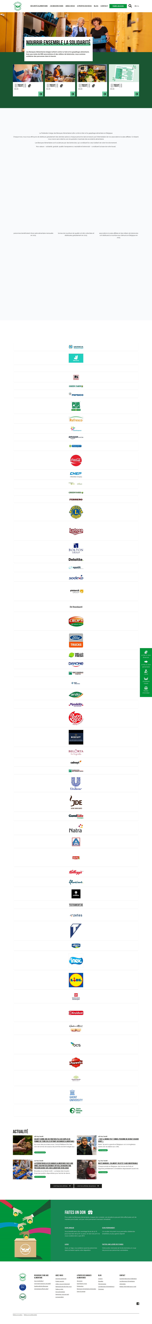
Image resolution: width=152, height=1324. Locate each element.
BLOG (99, 1275)
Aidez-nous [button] (70, 6)
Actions (100, 1278)
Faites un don (59, 1289)
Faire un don (118, 6)
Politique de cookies (17, 1314)
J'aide (146, 672)
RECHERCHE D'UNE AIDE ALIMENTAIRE (41, 1276)
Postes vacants (60, 1281)
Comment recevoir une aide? (42, 1283)
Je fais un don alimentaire (146, 664)
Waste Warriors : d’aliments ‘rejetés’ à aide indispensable (118, 1163)
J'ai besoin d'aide (56, 6)
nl (138, 6)
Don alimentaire (60, 1292)
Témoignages (102, 1284)
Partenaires (80, 1286)
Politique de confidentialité (30, 1314)
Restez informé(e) (145, 690)
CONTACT (122, 1275)
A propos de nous (84, 6)
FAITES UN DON (75, 1212)
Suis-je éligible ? (39, 1281)
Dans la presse (81, 1291)
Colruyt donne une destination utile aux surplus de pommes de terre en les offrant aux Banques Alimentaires (54, 1140)
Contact (104, 6)
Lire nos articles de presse (88, 1186)
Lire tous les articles (61, 1186)
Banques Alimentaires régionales (86, 1289)
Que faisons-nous (82, 1283)
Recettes (100, 1281)
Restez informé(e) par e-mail (128, 1286)
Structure (79, 1281)
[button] (130, 6)
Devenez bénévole (61, 1278)
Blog (96, 6)
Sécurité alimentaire (39, 6)
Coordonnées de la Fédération (128, 1278)
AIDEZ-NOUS (59, 1275)
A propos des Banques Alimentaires (84, 1276)
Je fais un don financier (146, 654)
